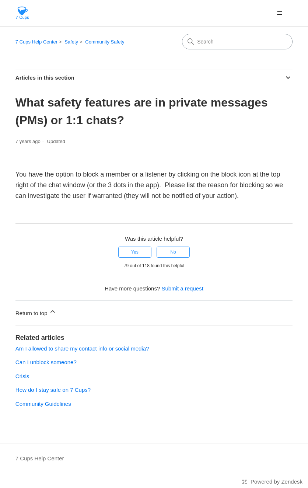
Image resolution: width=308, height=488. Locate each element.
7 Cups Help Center (36, 42)
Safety (71, 42)
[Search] (237, 41)
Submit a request (182, 288)
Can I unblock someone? (46, 362)
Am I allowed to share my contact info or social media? (82, 348)
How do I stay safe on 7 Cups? (53, 390)
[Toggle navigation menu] (279, 13)
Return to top (35, 312)
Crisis (22, 376)
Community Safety (104, 42)
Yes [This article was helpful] (135, 252)
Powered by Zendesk (276, 481)
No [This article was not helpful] (173, 252)
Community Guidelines (43, 404)
